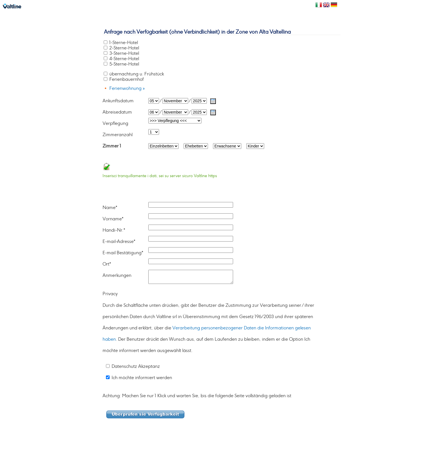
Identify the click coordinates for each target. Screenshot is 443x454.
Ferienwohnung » (127, 88)
